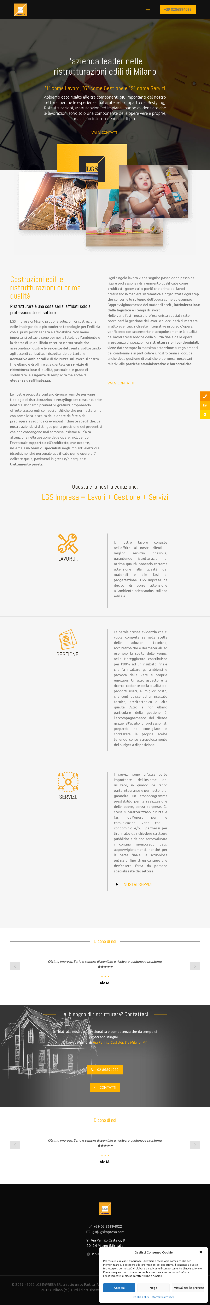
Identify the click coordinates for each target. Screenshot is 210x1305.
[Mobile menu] (147, 9)
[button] (201, 1252)
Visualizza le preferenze (189, 1287)
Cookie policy (141, 1297)
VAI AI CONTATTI (105, 132)
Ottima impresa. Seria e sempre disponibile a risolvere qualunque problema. (105, 961)
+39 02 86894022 (108, 1226)
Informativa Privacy (162, 1297)
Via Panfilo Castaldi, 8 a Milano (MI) (120, 1042)
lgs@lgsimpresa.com (108, 1232)
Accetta (119, 1287)
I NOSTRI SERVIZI (137, 884)
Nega (153, 1287)
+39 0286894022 (178, 9)
